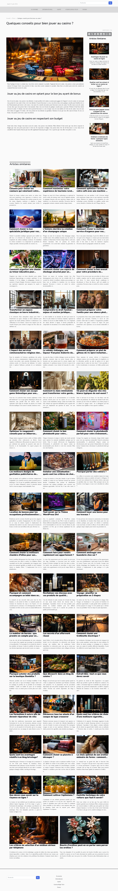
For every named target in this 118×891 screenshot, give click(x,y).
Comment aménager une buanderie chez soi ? (89, 553)
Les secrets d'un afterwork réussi (56, 634)
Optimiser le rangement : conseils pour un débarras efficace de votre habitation (23, 433)
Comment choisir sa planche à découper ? (58, 756)
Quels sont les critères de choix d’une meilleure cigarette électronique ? (92, 717)
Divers (85, 9)
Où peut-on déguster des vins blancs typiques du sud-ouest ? (92, 392)
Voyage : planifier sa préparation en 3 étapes (89, 594)
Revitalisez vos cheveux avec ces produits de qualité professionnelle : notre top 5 (57, 595)
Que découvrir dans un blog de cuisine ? (58, 675)
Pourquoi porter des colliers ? (91, 471)
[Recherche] (93, 2)
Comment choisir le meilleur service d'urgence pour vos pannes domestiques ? (91, 231)
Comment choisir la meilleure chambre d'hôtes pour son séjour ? (24, 555)
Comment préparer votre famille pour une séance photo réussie (92, 312)
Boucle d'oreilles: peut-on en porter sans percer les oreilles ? (84, 846)
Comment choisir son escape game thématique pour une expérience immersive (23, 393)
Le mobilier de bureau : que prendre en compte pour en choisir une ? (23, 636)
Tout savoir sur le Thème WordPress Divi (55, 513)
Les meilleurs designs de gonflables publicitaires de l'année (22, 474)
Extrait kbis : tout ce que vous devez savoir (91, 675)
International (47, 9)
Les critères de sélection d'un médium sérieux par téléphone (32, 846)
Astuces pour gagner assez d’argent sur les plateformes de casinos (99, 111)
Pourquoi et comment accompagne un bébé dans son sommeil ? (24, 595)
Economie (34, 9)
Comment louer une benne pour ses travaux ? (92, 513)
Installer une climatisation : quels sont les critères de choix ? (58, 474)
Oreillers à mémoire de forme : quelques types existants (99, 139)
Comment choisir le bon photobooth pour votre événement (54, 433)
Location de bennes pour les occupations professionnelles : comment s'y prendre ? (24, 514)
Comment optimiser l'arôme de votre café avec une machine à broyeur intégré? (92, 191)
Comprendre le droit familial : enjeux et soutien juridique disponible (58, 312)
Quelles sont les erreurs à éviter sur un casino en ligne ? (99, 84)
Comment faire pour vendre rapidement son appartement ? (58, 553)
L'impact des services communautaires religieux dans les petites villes (25, 353)
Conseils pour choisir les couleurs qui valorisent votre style (23, 191)
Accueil (8, 18)
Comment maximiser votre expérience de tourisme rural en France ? (57, 191)
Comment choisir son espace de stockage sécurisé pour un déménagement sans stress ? (58, 272)
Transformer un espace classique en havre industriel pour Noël (23, 312)
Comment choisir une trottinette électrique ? (88, 634)
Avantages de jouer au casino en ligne (99, 58)
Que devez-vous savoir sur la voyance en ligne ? (23, 796)
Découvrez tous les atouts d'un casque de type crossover (58, 715)
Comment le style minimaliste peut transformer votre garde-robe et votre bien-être (58, 393)
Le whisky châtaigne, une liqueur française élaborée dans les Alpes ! (59, 353)
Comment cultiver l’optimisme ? (58, 795)
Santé (59, 9)
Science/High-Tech (72, 9)
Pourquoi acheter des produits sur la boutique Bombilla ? (24, 675)
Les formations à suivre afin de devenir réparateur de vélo (24, 715)
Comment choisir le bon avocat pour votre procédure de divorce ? (92, 272)
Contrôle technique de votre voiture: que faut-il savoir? (91, 796)
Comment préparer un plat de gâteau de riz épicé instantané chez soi (92, 353)
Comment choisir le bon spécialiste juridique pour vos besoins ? (24, 231)
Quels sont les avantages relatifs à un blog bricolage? (23, 756)
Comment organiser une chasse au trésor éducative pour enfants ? (25, 272)
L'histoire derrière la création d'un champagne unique (58, 230)
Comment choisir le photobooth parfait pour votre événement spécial (92, 433)
